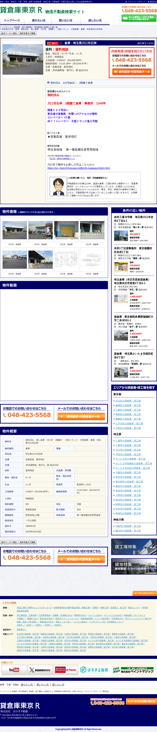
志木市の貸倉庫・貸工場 (128, 508)
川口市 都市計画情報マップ (62, 158)
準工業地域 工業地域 (26, 615)
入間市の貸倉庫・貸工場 (128, 495)
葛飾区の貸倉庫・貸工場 (128, 419)
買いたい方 (42, 684)
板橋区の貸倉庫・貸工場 (128, 405)
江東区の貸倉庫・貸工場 (128, 410)
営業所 (95, 607)
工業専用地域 (44, 615)
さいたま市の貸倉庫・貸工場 (130, 459)
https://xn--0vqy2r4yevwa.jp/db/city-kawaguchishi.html (78, 168)
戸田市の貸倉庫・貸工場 (128, 454)
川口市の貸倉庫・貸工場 (128, 450)
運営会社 (153, 2)
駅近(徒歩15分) (46, 618)
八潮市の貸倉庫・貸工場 (128, 440)
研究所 (145, 607)
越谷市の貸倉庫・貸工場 (128, 486)
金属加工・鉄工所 (118, 607)
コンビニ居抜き (80, 622)
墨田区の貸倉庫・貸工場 (128, 414)
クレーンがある (95, 615)
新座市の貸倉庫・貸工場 (128, 513)
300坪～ (39, 625)
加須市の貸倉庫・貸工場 (128, 499)
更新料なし (22, 629)
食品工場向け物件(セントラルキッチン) (34, 607)
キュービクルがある (113, 615)
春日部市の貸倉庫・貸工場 (129, 481)
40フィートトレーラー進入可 (138, 618)
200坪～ (29, 625)
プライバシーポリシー (137, 2)
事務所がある (80, 615)
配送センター (134, 607)
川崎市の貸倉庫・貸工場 (128, 526)
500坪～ (48, 625)
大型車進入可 (117, 618)
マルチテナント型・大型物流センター (106, 622)
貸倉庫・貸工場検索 (19, 691)
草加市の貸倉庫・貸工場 (128, 490)
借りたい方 (27, 684)
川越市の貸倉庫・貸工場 (128, 472)
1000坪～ (58, 625)
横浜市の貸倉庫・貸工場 (128, 530)
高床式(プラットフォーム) (66, 618)
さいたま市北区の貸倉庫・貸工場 (132, 468)
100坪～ (20, 625)
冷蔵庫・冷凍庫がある (62, 615)
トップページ (5, 691)
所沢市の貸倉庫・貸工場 (128, 477)
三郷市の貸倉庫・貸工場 (128, 445)
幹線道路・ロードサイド (135, 615)
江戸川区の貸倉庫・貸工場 (129, 423)
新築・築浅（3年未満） (27, 622)
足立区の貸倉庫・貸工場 (128, 400)
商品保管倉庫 (23, 611)
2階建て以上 (32, 618)
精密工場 (104, 607)
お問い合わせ (77, 691)
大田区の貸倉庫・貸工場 (128, 428)
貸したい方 (58, 684)
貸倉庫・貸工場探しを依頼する (40, 691)
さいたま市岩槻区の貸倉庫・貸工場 (133, 463)
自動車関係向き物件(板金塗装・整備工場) (72, 607)
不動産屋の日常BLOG (62, 691)
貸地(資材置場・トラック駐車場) (94, 618)
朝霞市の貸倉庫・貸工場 (128, 504)
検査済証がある (46, 622)
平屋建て (21, 618)
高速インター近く (63, 622)
